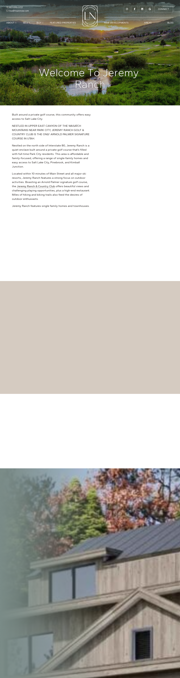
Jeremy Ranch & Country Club (36, 186)
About (10, 22)
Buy (39, 22)
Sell (25, 22)
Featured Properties (63, 22)
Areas (148, 22)
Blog (170, 22)
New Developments (116, 22)
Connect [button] (163, 9)
